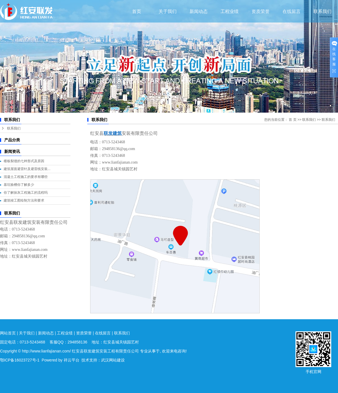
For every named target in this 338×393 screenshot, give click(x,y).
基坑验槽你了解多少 (19, 185)
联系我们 (322, 11)
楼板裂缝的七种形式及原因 (24, 161)
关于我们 (168, 11)
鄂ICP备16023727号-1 (19, 360)
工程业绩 (230, 11)
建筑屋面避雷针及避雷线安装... (27, 169)
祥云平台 (71, 360)
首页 (136, 11)
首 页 (292, 120)
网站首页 (8, 333)
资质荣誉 (261, 11)
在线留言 (292, 11)
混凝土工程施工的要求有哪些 (26, 177)
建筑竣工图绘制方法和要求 (24, 200)
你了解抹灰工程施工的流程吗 (26, 193)
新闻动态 (199, 11)
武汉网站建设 (113, 360)
